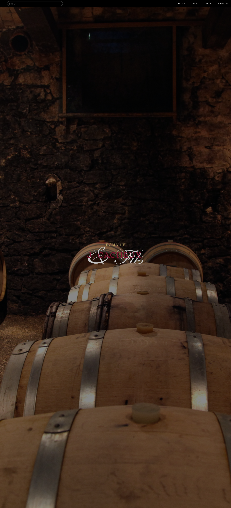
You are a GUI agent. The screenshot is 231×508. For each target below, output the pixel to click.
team (194, 4)
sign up (223, 4)
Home (181, 4)
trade (208, 4)
